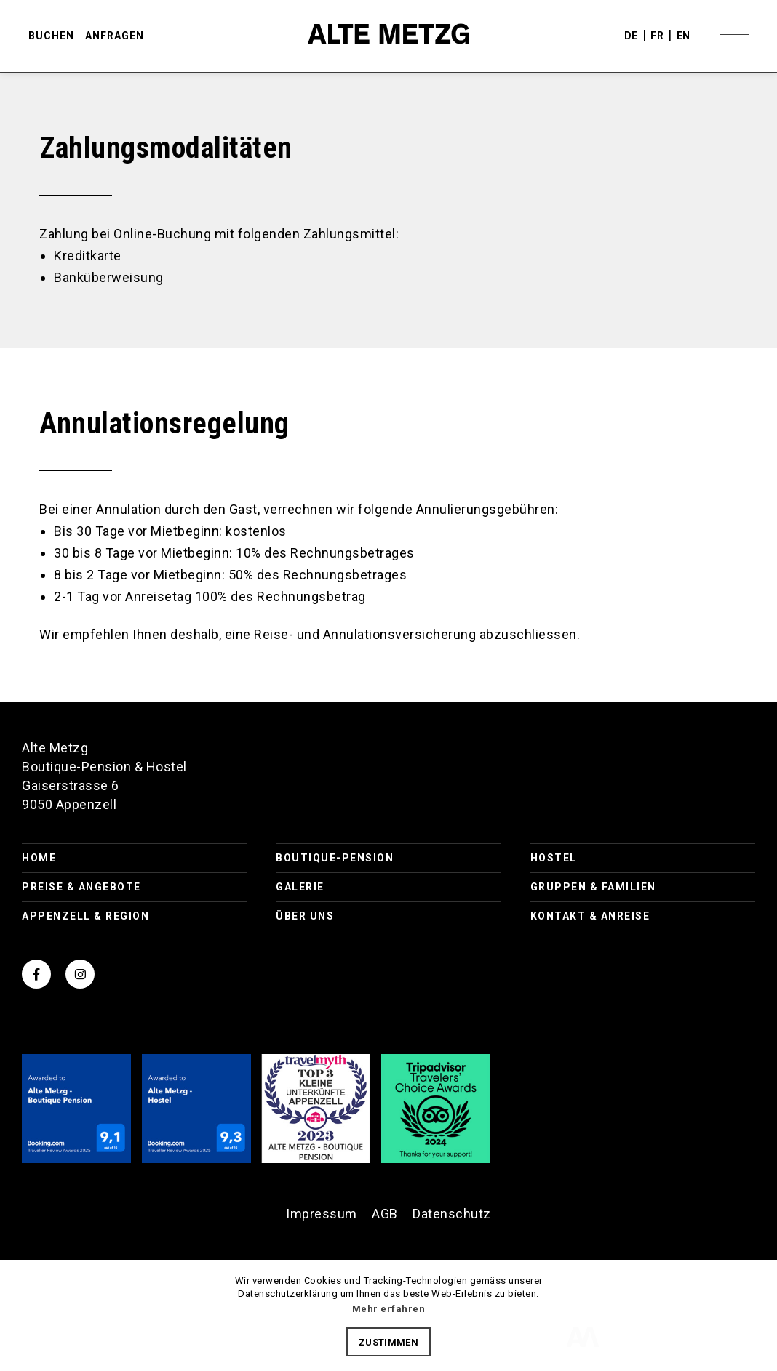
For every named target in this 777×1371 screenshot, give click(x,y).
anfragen (115, 36)
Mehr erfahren (389, 1308)
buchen (52, 36)
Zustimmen (388, 1342)
